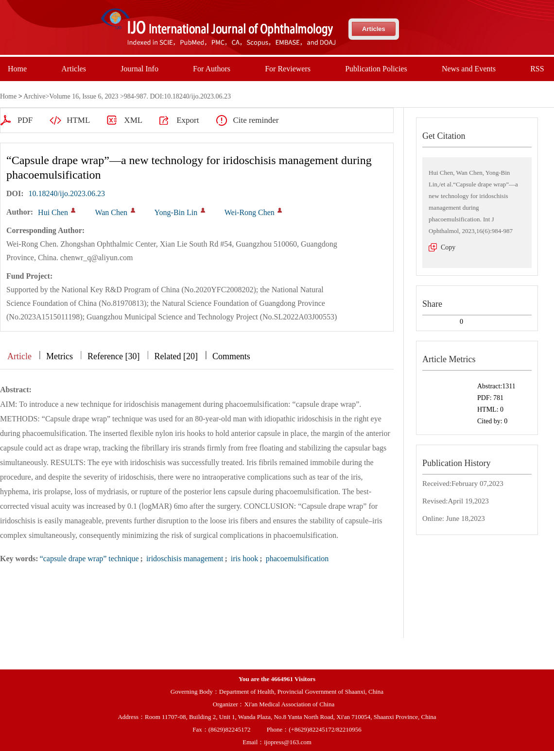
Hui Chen (53, 212)
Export (187, 120)
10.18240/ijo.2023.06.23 (67, 193)
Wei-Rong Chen (250, 212)
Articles (373, 29)
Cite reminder (255, 120)
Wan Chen (111, 212)
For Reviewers (288, 69)
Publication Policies (376, 69)
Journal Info (139, 69)
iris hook (243, 558)
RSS (537, 69)
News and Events (469, 69)
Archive (34, 96)
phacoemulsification (296, 558)
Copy (448, 247)
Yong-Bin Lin (176, 212)
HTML (78, 120)
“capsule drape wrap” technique (89, 558)
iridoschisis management (184, 558)
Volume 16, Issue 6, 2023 (83, 96)
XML (133, 120)
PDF (25, 120)
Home (17, 69)
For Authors (211, 69)
